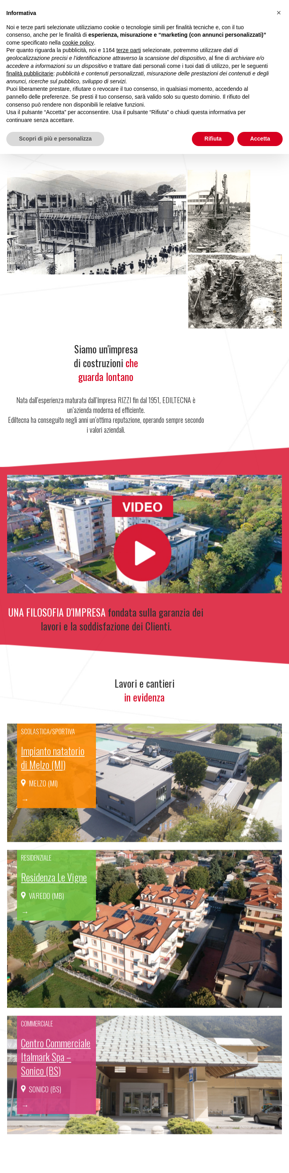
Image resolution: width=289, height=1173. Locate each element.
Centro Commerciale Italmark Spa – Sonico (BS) (55, 1067)
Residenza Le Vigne (54, 887)
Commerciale (37, 1034)
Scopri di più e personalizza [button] (55, 138)
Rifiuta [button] (213, 138)
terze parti (128, 50)
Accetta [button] (260, 138)
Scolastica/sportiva (48, 742)
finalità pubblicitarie (29, 73)
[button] (278, 12)
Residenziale (36, 868)
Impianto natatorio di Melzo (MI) (52, 768)
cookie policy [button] (78, 42)
